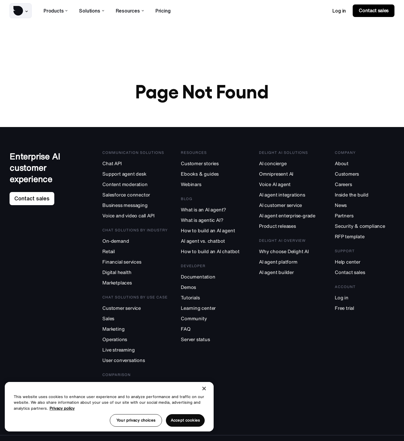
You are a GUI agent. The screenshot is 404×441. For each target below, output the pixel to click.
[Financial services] (135, 262)
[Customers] (364, 174)
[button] (21, 10)
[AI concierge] (290, 163)
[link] (339, 11)
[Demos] (213, 287)
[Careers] (364, 184)
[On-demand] (135, 241)
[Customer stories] (213, 163)
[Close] (204, 388)
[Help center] (364, 262)
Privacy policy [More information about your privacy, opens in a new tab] (62, 408)
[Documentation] (213, 277)
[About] (364, 163)
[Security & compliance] (364, 226)
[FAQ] (213, 329)
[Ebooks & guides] (213, 174)
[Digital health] (135, 272)
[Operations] (135, 339)
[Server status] (213, 339)
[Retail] (135, 251)
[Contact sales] (364, 272)
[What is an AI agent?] (213, 209)
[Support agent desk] (135, 174)
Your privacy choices (135, 420)
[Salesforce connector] (135, 195)
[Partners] (364, 215)
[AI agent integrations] (290, 195)
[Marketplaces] (135, 282)
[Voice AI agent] (290, 184)
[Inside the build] (364, 195)
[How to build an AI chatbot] (213, 251)
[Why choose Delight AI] (290, 251)
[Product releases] (290, 226)
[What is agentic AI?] (213, 220)
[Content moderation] (135, 184)
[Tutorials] (213, 297)
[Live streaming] (135, 350)
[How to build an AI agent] (213, 230)
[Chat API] (135, 163)
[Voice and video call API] (135, 215)
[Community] (213, 318)
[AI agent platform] (290, 262)
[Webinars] (213, 184)
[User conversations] (135, 360)
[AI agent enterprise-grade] (290, 215)
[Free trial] (364, 308)
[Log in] (364, 297)
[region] (109, 406)
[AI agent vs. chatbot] (213, 241)
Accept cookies (185, 420)
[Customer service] (135, 308)
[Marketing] (135, 329)
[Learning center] (213, 308)
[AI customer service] (290, 205)
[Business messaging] (135, 205)
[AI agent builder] (290, 272)
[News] (364, 205)
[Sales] (135, 318)
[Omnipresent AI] (290, 174)
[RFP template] (364, 236)
